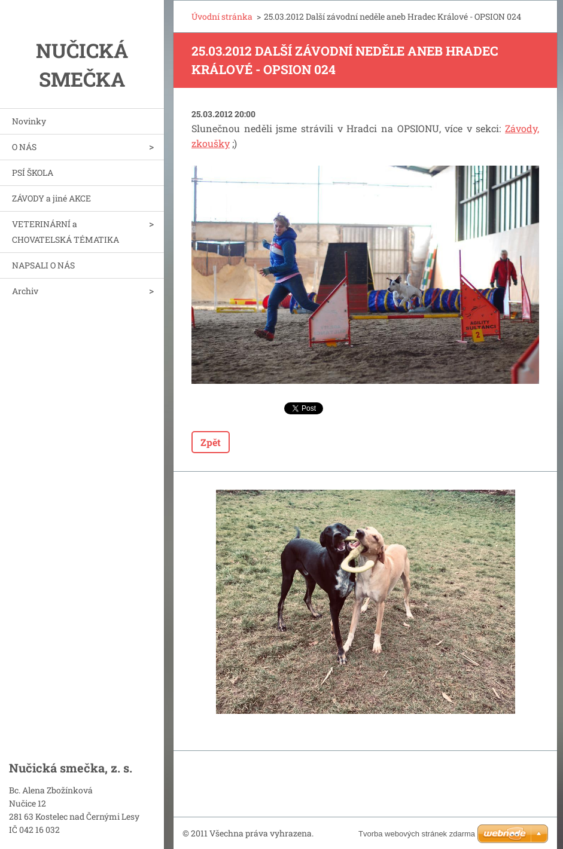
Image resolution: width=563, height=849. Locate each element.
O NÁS (24, 146)
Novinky (29, 121)
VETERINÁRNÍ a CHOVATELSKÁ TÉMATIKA (65, 231)
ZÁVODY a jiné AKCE (51, 198)
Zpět (210, 442)
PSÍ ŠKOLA (32, 172)
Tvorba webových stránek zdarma (416, 833)
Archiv (25, 291)
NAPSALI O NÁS (43, 265)
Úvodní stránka (221, 16)
